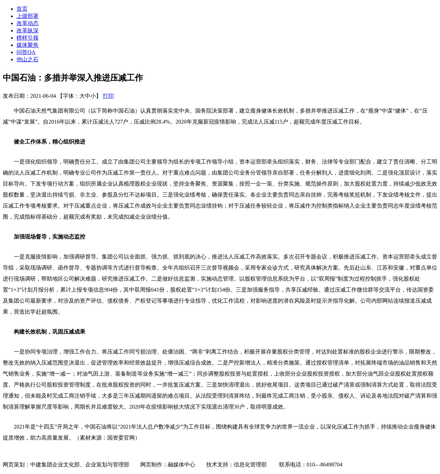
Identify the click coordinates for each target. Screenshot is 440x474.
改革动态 (27, 23)
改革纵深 (27, 30)
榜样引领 (27, 38)
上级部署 (27, 16)
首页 (22, 9)
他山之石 (27, 59)
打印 (108, 96)
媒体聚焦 (27, 45)
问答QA (25, 52)
